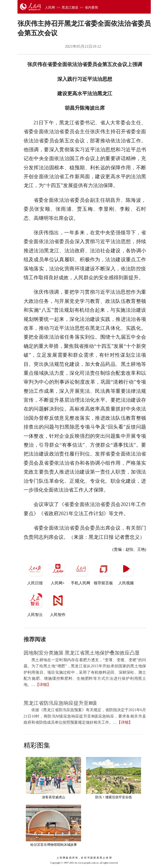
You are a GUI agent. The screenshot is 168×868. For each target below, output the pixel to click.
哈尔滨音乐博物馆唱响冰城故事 (53, 845)
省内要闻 (91, 7)
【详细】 (43, 685)
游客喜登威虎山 (53, 797)
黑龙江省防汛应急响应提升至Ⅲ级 (60, 703)
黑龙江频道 (70, 7)
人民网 (50, 7)
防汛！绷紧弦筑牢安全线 (113, 797)
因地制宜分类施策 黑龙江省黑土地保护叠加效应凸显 (82, 653)
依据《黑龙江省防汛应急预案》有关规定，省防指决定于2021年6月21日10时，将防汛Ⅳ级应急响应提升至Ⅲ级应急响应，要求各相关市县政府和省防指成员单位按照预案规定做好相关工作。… (85, 716)
